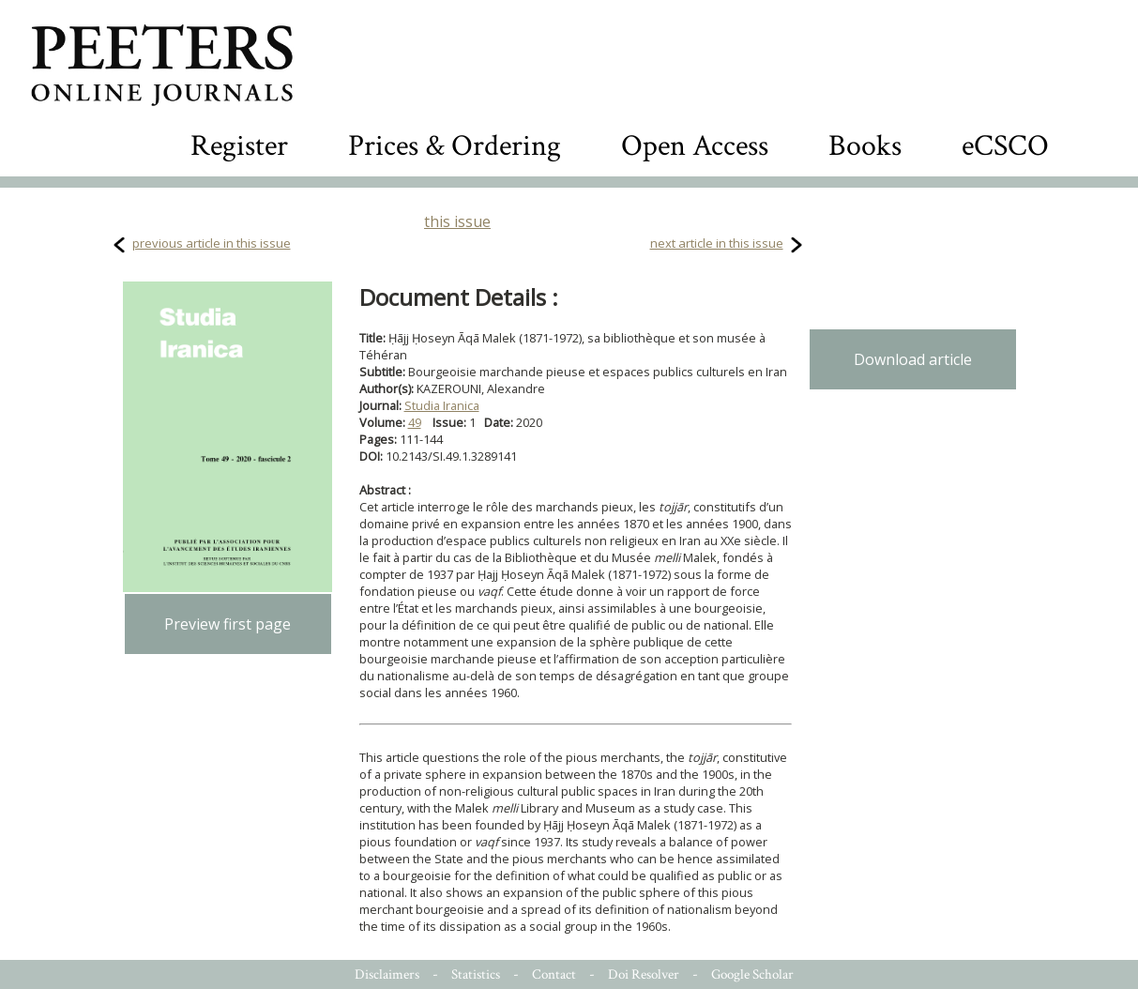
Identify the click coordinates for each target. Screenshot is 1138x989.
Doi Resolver (643, 974)
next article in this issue (716, 243)
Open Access (694, 146)
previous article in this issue (211, 243)
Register (239, 146)
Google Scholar (752, 974)
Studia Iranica (441, 405)
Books (865, 146)
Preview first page (227, 624)
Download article (913, 359)
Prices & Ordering (454, 146)
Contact (554, 974)
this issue (457, 221)
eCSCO (1005, 146)
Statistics (475, 974)
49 (414, 422)
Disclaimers (387, 974)
